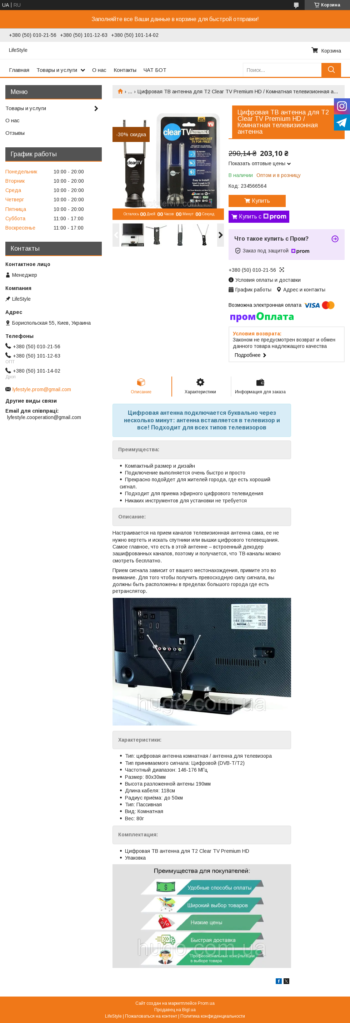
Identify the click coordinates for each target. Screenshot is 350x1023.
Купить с (262, 216)
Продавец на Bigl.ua (175, 1009)
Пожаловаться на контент (151, 1016)
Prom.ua (206, 1003)
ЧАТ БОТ (155, 70)
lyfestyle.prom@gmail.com (41, 389)
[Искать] (331, 70)
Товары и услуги (56, 70)
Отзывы (15, 133)
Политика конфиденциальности (212, 1016)
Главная (19, 70)
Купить (261, 201)
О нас (99, 70)
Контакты (125, 70)
